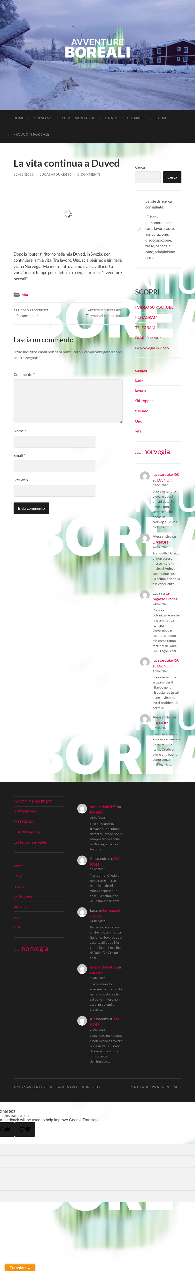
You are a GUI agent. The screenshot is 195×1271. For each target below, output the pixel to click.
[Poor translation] (25, 1129)
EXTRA (161, 118)
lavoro (140, 390)
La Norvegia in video (152, 348)
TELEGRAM (145, 327)
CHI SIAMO (43, 118)
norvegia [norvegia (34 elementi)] (156, 451)
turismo (141, 410)
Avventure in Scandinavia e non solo (63, 1087)
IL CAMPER (136, 118)
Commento (24, 374)
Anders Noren (155, 1087)
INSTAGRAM (146, 317)
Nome (20, 430)
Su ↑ (177, 1087)
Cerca (140, 167)
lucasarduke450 (56, 174)
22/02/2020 (24, 174)
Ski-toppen (144, 400)
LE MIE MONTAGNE (78, 118)
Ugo (138, 421)
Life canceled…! (31, 313)
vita (25, 295)
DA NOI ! (165, 480)
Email (19, 455)
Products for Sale (31, 134)
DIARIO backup (148, 337)
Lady (139, 380)
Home (19, 118)
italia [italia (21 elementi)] (138, 453)
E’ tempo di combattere (104, 313)
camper (141, 370)
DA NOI (111, 118)
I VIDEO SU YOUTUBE (154, 307)
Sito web (21, 479)
